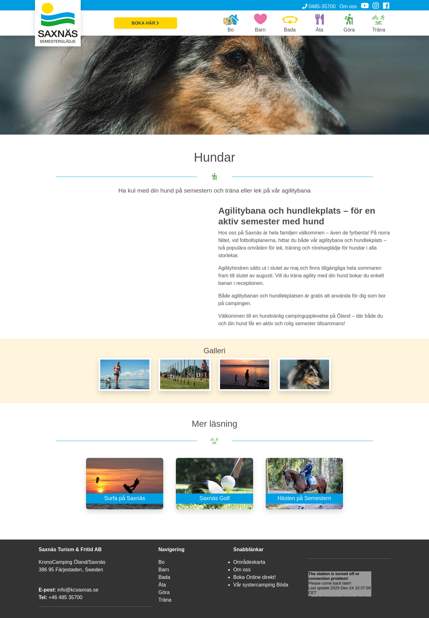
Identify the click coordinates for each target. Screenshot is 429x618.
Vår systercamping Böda (260, 584)
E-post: (47, 589)
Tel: (43, 597)
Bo (162, 562)
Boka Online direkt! (254, 577)
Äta (162, 584)
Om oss (348, 6)
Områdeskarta (249, 562)
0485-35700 (319, 6)
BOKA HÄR (145, 23)
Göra (164, 592)
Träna (165, 600)
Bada (164, 577)
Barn (164, 569)
